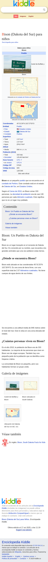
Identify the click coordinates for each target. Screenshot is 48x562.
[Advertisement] (24, 25)
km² (21, 139)
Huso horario (8, 160)
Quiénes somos (28, 556)
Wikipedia (18, 552)
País (6, 129)
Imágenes (23, 16)
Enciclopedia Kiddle (16, 542)
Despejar (39, 10)
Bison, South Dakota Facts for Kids (31, 442)
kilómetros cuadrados (28, 270)
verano (9, 162)
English (31, 16)
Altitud (5, 147)
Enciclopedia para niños (10, 42)
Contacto (23, 558)
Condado (7, 134)
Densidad (7, 157)
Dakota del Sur (35, 97)
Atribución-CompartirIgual (18, 513)
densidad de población (22, 194)
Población (7, 152)
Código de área (9, 168)
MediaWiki (5, 554)
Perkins (19, 134)
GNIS (5, 171)
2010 (13, 152)
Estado (6, 131)
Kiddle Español (7, 556)
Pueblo (24, 53)
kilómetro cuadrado (24, 197)
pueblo (22, 180)
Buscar (44, 9)
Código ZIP (7, 165)
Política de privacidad (9, 558)
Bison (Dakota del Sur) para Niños (15, 519)
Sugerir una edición (23, 530)
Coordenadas (8, 123)
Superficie (7, 136)
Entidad (6, 126)
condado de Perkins (23, 97)
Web (16, 16)
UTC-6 (19, 162)
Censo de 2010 (15, 191)
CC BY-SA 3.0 (37, 545)
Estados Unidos (25, 129)
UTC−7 (19, 160)
